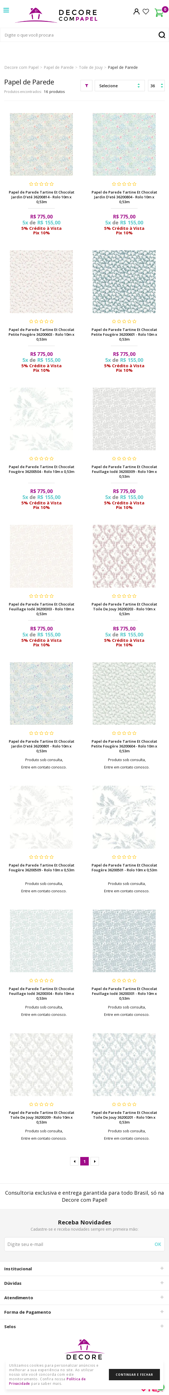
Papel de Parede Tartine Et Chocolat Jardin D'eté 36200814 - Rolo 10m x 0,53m (41, 197)
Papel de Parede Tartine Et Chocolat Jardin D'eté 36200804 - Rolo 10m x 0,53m (124, 197)
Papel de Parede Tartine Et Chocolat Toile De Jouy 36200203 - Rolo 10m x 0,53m (124, 609)
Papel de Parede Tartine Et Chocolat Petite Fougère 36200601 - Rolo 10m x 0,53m (124, 334)
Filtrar (86, 86)
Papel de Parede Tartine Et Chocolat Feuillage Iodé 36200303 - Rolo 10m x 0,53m (41, 609)
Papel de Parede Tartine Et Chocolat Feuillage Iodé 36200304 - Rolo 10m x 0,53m (41, 993)
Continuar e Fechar (134, 1375)
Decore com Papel (21, 67)
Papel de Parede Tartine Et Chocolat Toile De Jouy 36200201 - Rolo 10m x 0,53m (124, 1117)
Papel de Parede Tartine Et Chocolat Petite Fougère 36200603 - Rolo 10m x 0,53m (41, 334)
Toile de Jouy (91, 67)
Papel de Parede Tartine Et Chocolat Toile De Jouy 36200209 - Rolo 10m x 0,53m (41, 1117)
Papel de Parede (59, 67)
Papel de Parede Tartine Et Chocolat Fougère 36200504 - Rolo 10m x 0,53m (41, 469)
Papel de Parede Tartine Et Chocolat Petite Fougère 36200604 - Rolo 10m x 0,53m (124, 746)
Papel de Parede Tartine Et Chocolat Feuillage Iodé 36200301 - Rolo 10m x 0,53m (124, 993)
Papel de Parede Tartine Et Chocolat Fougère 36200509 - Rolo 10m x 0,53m (41, 867)
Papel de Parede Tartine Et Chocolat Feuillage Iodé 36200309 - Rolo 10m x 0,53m (124, 471)
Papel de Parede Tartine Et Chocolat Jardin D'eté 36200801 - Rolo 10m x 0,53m (41, 746)
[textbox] (84, 35)
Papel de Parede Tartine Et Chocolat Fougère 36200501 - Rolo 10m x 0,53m (124, 867)
